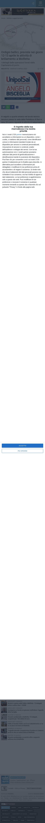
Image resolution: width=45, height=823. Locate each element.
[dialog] (22, 411)
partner (19, 134)
